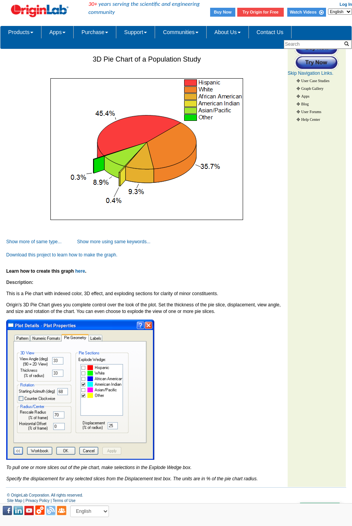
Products (20, 32)
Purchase (94, 32)
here (80, 271)
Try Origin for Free (261, 12)
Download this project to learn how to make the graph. (61, 255)
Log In (346, 4)
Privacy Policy (38, 500)
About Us (227, 32)
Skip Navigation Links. (310, 73)
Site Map (14, 500)
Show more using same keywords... (113, 241)
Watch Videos (306, 12)
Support (135, 32)
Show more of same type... (34, 241)
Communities (180, 32)
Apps (57, 32)
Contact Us (270, 32)
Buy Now (223, 12)
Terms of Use (64, 500)
